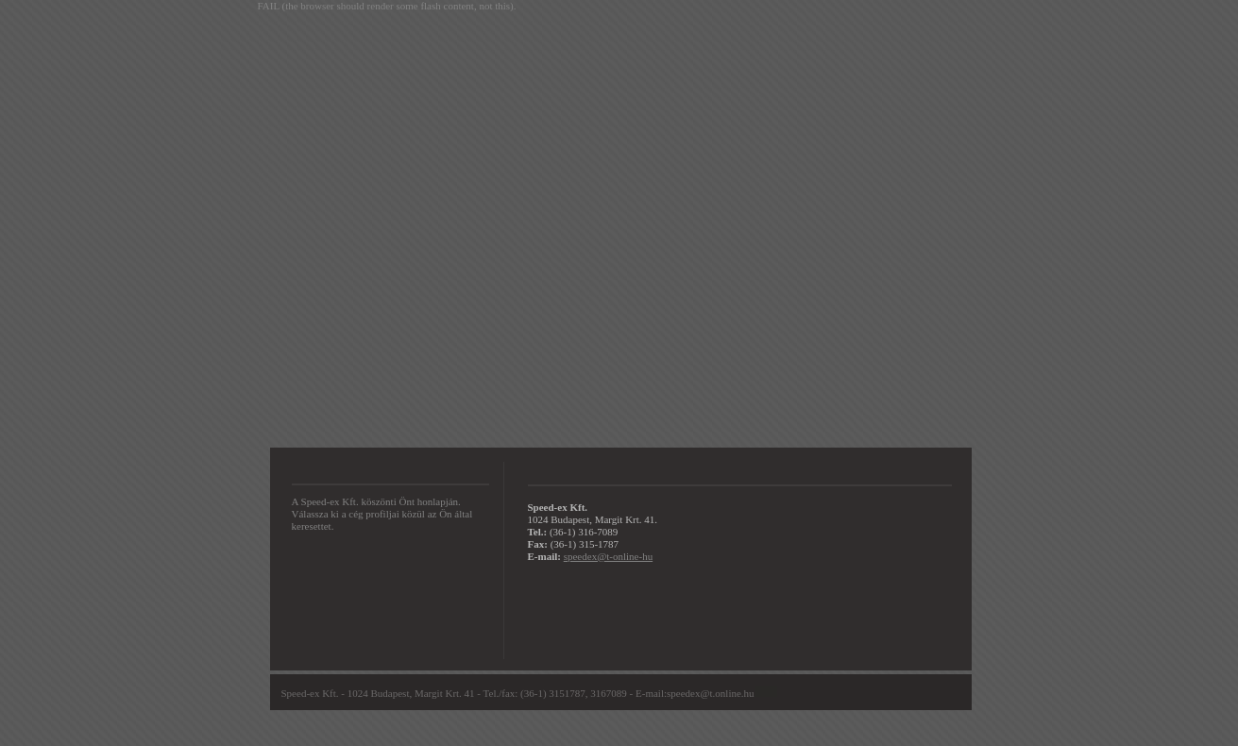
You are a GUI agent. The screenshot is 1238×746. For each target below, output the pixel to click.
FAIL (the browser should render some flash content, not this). (387, 5)
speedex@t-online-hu (608, 556)
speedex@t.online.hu (711, 693)
